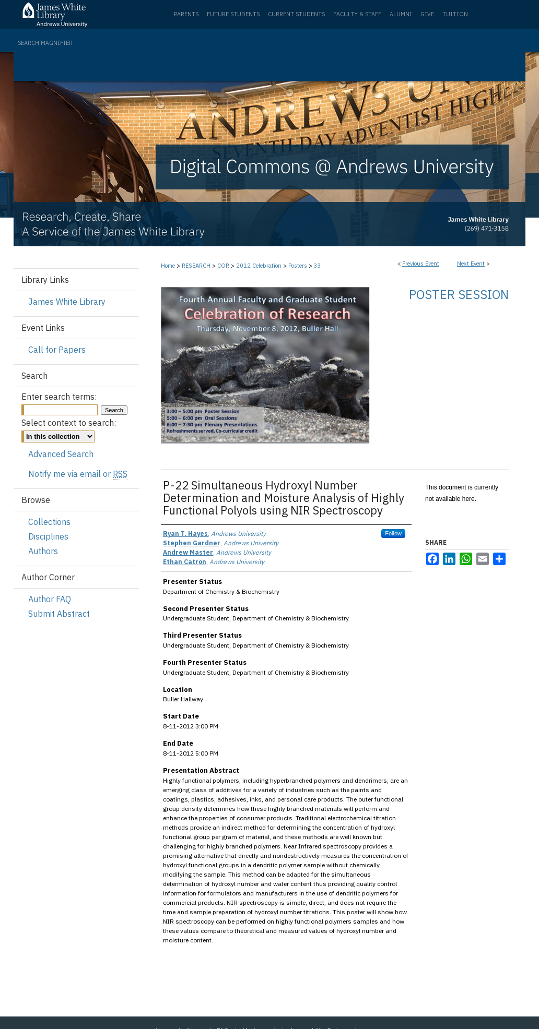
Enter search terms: (59, 396)
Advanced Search (60, 454)
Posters (298, 265)
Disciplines (48, 536)
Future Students (233, 14)
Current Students (296, 14)
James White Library (67, 301)
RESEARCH (197, 265)
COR (224, 265)
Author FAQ (49, 599)
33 (317, 265)
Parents (186, 14)
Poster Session (459, 294)
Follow (393, 533)
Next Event (471, 263)
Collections (49, 522)
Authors (43, 551)
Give (427, 14)
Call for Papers (57, 349)
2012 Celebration (259, 265)
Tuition (455, 14)
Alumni (401, 14)
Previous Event (420, 263)
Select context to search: (68, 422)
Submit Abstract (59, 613)
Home (168, 265)
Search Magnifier (45, 42)
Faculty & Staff (357, 14)
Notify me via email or (77, 474)
